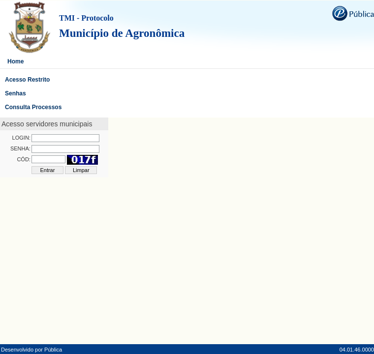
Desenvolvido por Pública (31, 350)
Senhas (15, 93)
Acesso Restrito (27, 79)
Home (15, 61)
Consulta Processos (33, 107)
